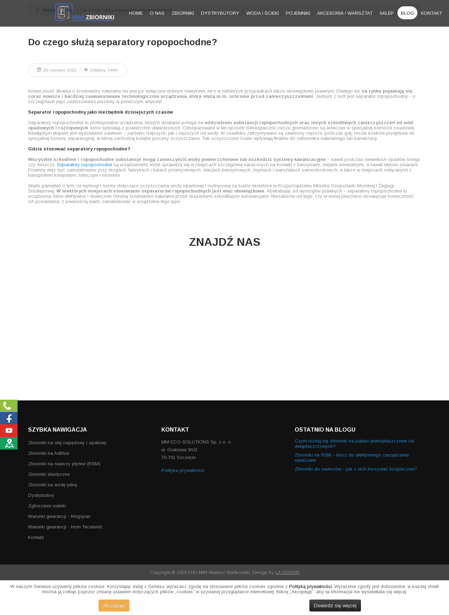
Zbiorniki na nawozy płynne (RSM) (64, 463)
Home (136, 13)
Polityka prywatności (183, 470)
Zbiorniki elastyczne (49, 474)
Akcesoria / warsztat (345, 13)
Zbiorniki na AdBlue (48, 453)
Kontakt (431, 13)
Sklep (387, 13)
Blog (407, 13)
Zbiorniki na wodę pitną (52, 484)
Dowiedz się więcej (335, 605)
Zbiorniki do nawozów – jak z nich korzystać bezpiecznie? (356, 469)
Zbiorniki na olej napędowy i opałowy (67, 442)
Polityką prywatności (310, 586)
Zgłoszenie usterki (47, 505)
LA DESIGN (287, 572)
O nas (157, 13)
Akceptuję (114, 605)
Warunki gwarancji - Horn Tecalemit (65, 526)
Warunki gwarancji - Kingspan (59, 516)
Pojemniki (298, 13)
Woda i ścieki (262, 13)
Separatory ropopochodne (84, 164)
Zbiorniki (183, 13)
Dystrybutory (220, 13)
